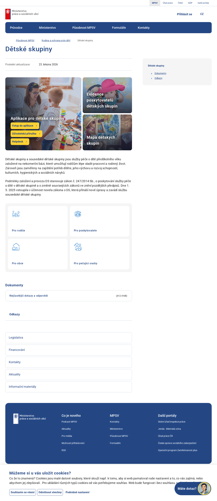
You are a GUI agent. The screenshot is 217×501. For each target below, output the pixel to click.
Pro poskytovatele (100, 221)
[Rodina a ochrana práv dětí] (56, 40)
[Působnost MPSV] (25, 40)
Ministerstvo (49, 27)
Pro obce (38, 254)
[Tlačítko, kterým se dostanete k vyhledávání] (169, 14)
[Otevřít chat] (192, 488)
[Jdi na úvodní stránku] (22, 14)
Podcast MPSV (69, 421)
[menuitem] (18, 27)
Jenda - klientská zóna (169, 429)
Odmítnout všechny (50, 492)
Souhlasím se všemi (23, 492)
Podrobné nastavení (77, 492)
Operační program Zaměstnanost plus (177, 450)
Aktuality (66, 429)
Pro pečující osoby (100, 254)
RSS (64, 450)
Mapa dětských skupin (107, 132)
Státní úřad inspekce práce (171, 421)
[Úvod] (7, 40)
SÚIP (190, 3)
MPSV (155, 3)
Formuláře (119, 27)
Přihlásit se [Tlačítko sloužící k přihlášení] (184, 14)
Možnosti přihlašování (73, 443)
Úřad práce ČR (165, 436)
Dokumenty (160, 73)
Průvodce (18, 27)
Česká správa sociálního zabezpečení (177, 443)
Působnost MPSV (86, 27)
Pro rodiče (38, 221)
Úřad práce (168, 3)
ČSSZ (180, 3)
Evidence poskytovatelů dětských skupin (107, 95)
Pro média (67, 436)
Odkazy (158, 78)
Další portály (203, 3)
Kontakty (144, 27)
